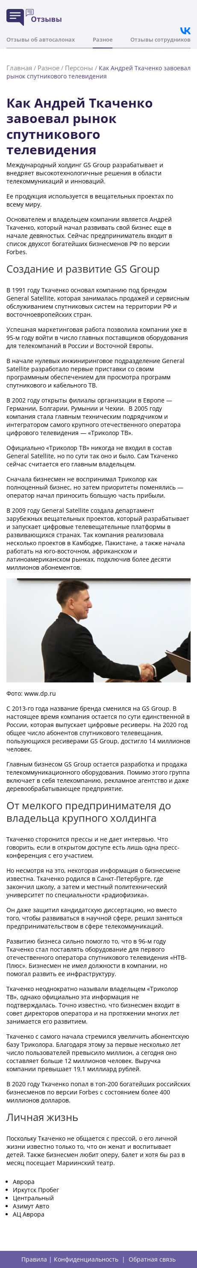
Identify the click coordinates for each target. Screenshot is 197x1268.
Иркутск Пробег (36, 1190)
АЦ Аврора (28, 1214)
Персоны (79, 67)
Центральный (33, 1198)
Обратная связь (152, 1259)
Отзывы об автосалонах (40, 39)
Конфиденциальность (86, 1259)
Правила (34, 1259)
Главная (19, 67)
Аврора (24, 1182)
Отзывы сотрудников (160, 39)
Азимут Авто (31, 1206)
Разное (102, 39)
